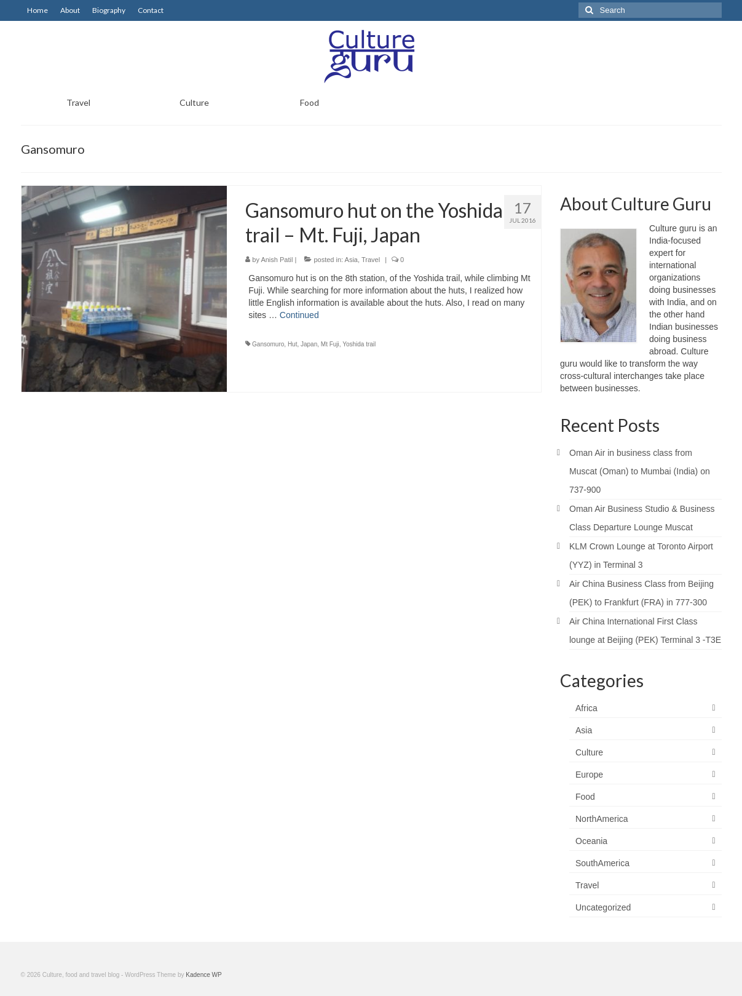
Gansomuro (268, 344)
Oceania (591, 841)
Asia (351, 259)
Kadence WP (203, 974)
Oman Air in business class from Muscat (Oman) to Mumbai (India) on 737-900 (639, 471)
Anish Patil (277, 259)
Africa (586, 708)
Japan (309, 344)
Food (585, 797)
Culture (589, 752)
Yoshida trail (359, 344)
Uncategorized (603, 907)
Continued (299, 315)
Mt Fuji (330, 344)
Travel (370, 259)
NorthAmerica (601, 819)
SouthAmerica (602, 863)
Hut (293, 344)
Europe (589, 774)
